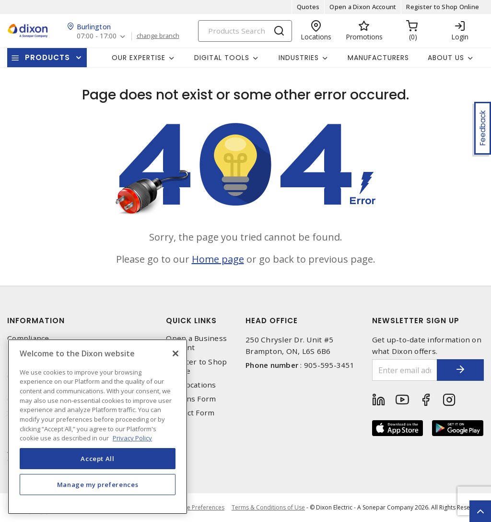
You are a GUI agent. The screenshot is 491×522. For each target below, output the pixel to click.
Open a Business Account (196, 343)
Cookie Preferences (197, 507)
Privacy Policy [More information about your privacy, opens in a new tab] (132, 438)
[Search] (245, 31)
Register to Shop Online (442, 6)
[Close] (175, 353)
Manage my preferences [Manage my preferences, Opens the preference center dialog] (98, 484)
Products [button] (47, 57)
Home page (218, 259)
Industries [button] (299, 57)
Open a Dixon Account (362, 6)
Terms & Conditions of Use (268, 507)
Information (36, 321)
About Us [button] (446, 57)
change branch (158, 36)
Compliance (28, 338)
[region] (97, 426)
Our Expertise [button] (138, 57)
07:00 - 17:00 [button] (97, 36)
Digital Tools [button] (221, 57)
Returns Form (191, 398)
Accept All (98, 458)
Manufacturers (378, 57)
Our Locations (191, 384)
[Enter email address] (404, 370)
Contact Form (190, 412)
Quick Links (191, 321)
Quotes (308, 6)
